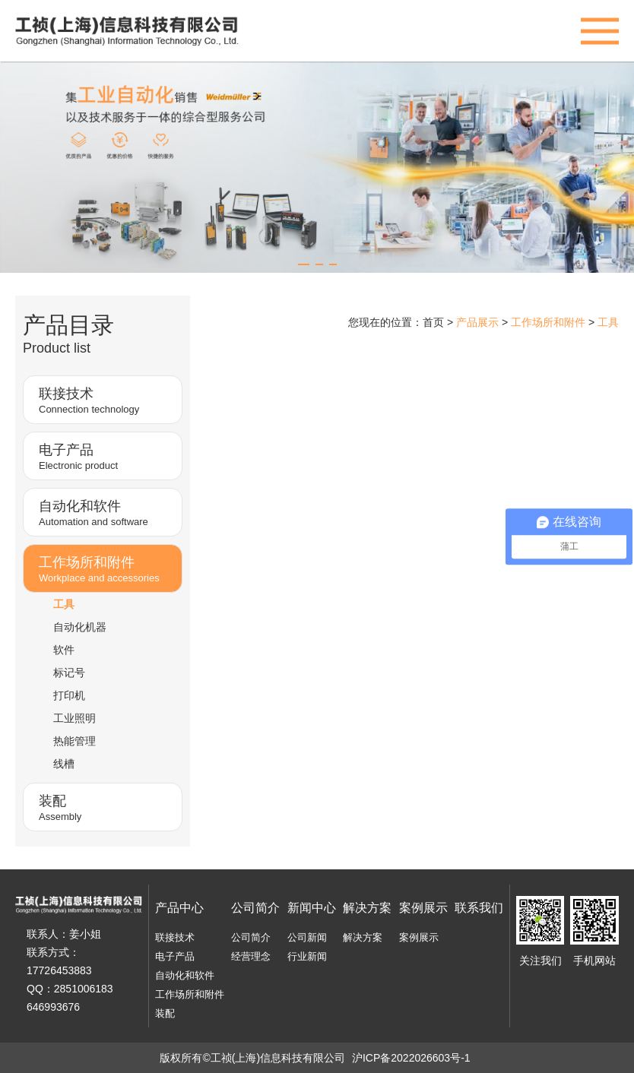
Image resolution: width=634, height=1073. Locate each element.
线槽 (63, 764)
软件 (63, 650)
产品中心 (179, 907)
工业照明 (74, 718)
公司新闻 (307, 937)
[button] (303, 264)
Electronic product (106, 455)
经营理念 (251, 956)
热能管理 (74, 741)
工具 (63, 604)
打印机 (69, 695)
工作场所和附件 (189, 994)
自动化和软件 (184, 975)
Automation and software (106, 511)
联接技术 (175, 937)
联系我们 (479, 907)
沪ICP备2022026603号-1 (411, 1058)
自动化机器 (79, 627)
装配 (165, 1013)
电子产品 (175, 956)
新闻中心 (311, 907)
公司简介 (255, 907)
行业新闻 (307, 956)
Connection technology (106, 399)
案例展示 (423, 907)
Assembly (106, 806)
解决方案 (367, 907)
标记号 (69, 672)
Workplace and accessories (106, 568)
